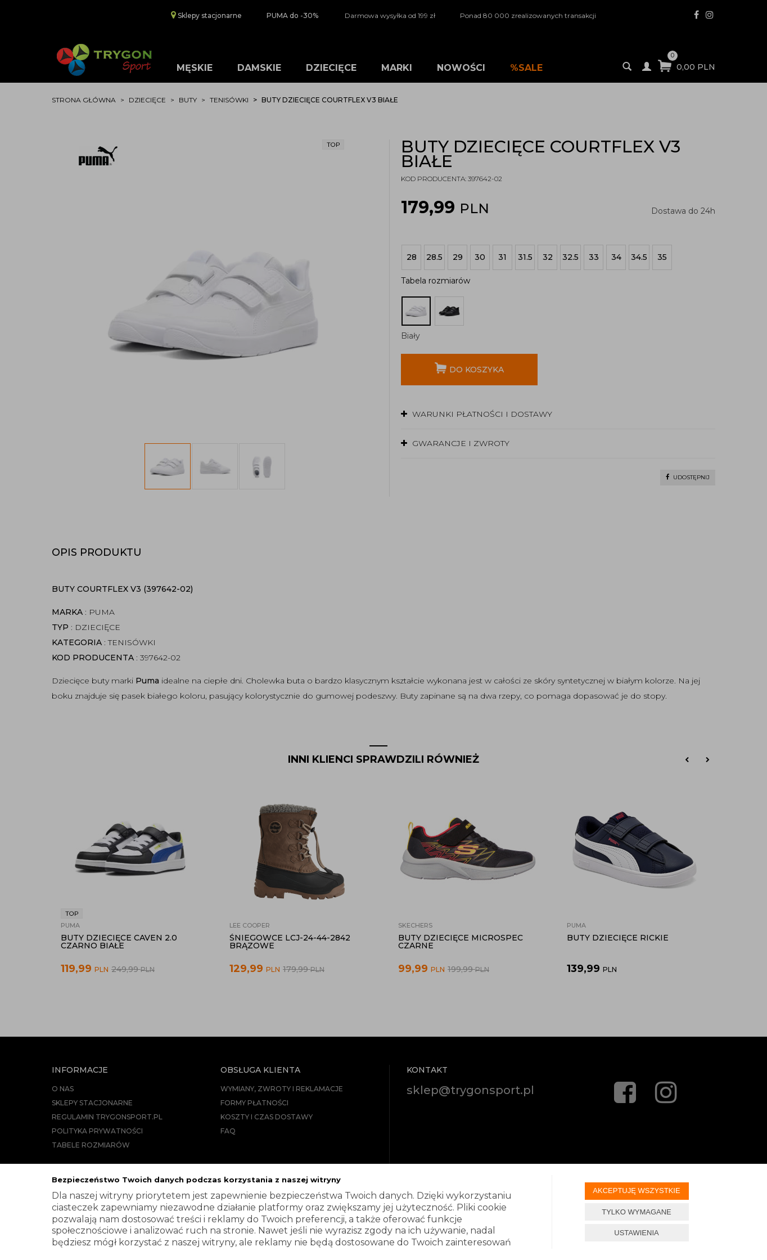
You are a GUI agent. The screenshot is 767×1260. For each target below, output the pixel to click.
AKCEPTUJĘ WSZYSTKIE (636, 1190)
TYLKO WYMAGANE (636, 1212)
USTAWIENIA (636, 1232)
